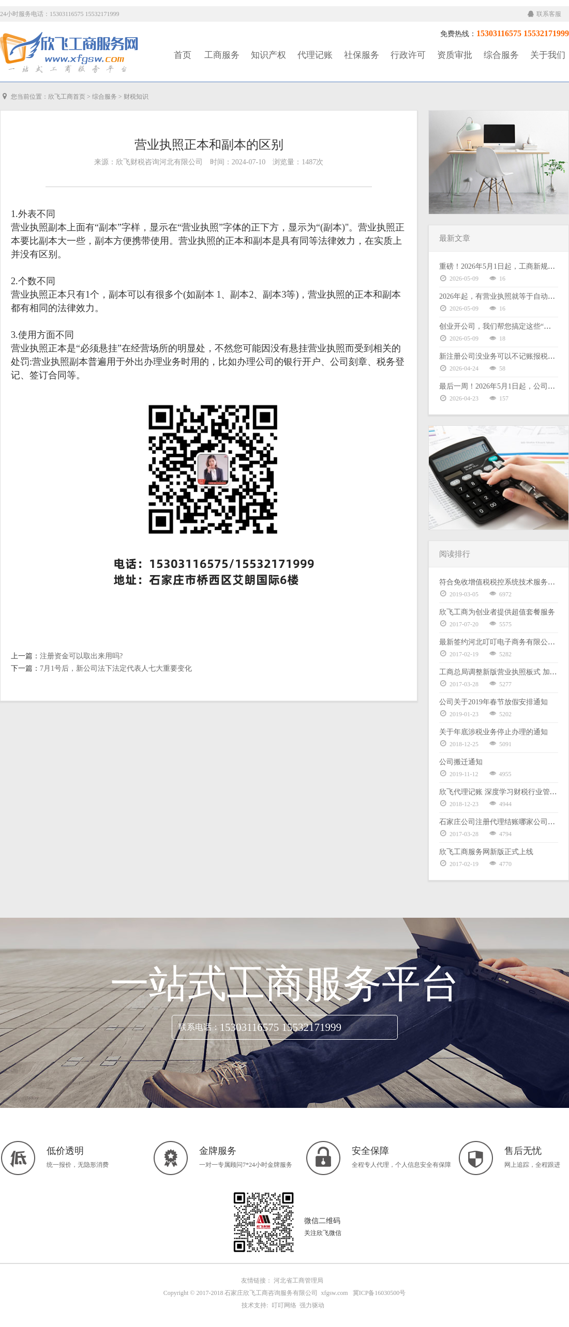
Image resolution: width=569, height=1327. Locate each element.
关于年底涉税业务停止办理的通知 (493, 732)
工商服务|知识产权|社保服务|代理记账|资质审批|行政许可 (70, 52)
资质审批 (454, 55)
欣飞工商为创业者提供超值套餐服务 (497, 612)
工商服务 (221, 55)
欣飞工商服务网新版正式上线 (486, 852)
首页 (182, 55)
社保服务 (361, 55)
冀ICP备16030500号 (379, 1293)
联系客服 (544, 14)
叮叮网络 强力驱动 (296, 1305)
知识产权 (268, 55)
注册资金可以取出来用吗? (81, 656)
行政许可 (408, 55)
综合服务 (501, 55)
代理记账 (315, 55)
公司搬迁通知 (461, 762)
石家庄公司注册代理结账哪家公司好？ (500, 822)
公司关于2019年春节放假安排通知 (493, 702)
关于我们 (547, 55)
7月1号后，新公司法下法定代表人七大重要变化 (116, 668)
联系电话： (199, 1027)
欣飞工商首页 (66, 96)
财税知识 (136, 96)
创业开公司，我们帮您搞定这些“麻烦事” (503, 326)
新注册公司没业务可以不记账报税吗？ (500, 356)
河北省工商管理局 (298, 1280)
